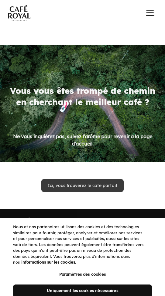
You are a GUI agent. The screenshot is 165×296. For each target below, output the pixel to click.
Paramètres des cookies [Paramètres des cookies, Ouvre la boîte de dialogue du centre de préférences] (82, 277)
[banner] (82, 14)
